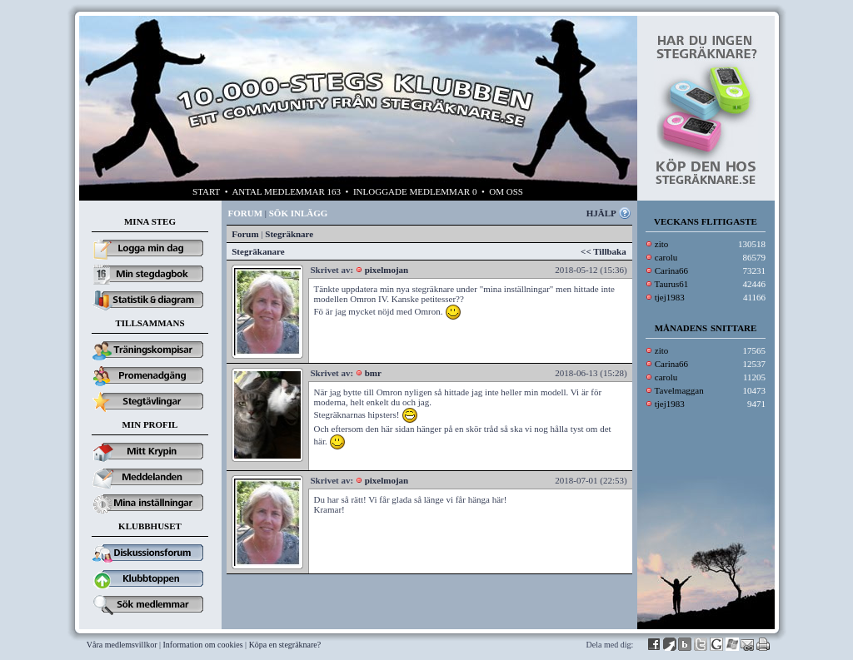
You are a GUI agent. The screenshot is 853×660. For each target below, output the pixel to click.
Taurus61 (672, 284)
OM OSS (506, 191)
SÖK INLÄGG (298, 213)
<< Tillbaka (603, 251)
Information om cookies (203, 644)
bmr (373, 373)
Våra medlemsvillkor (122, 644)
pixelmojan (387, 270)
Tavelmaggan (679, 390)
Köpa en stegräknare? (285, 644)
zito (662, 244)
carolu (666, 257)
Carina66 (671, 270)
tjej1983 (670, 297)
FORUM (245, 213)
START (206, 191)
